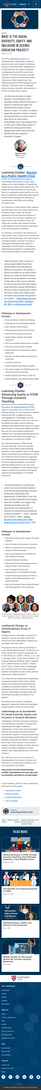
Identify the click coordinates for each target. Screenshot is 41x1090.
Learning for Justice (13, 790)
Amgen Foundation (26, 69)
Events (4, 1024)
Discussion (5, 1004)
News (4, 1072)
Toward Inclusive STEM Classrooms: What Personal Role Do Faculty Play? (18, 519)
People (4, 997)
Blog (3, 1021)
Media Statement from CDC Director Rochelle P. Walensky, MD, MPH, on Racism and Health (20, 301)
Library (4, 994)
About (4, 1014)
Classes (4, 1000)
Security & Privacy (8, 1038)
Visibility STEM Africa (13, 797)
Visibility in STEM (12, 794)
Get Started (6, 1051)
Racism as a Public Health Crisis (19, 174)
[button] (30, 4)
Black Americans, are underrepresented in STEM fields (18, 407)
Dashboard (6, 990)
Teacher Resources (9, 1017)
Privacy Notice (7, 1035)
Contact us (5, 1065)
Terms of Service (8, 1031)
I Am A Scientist (11, 801)
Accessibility (6, 1055)
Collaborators (7, 1028)
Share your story (8, 1068)
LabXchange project (17, 59)
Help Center (6, 1048)
